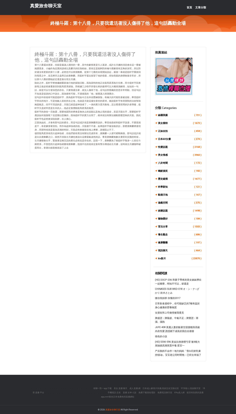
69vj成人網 (179, 392)
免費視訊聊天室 (164, 392)
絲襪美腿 (179, 115)
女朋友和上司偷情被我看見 (169, 312)
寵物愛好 (179, 219)
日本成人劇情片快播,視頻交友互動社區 (161, 388)
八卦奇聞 (179, 163)
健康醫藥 (179, 242)
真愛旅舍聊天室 (46, 5)
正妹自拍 (179, 131)
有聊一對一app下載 (102, 388)
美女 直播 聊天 (120, 388)
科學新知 (179, 187)
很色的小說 (161, 336)
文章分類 (200, 7)
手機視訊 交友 (114, 392)
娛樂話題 (179, 211)
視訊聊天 (179, 250)
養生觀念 (179, 235)
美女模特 (179, 123)
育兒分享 (179, 227)
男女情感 (179, 155)
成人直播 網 (134, 388)
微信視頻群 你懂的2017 (167, 298)
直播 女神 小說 (129, 392)
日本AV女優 (179, 139)
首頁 (189, 7)
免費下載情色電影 (146, 392)
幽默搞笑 (179, 171)
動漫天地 (179, 195)
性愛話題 (179, 147)
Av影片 (179, 258)
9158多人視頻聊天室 (190, 388)
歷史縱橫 (179, 179)
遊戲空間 (179, 203)
